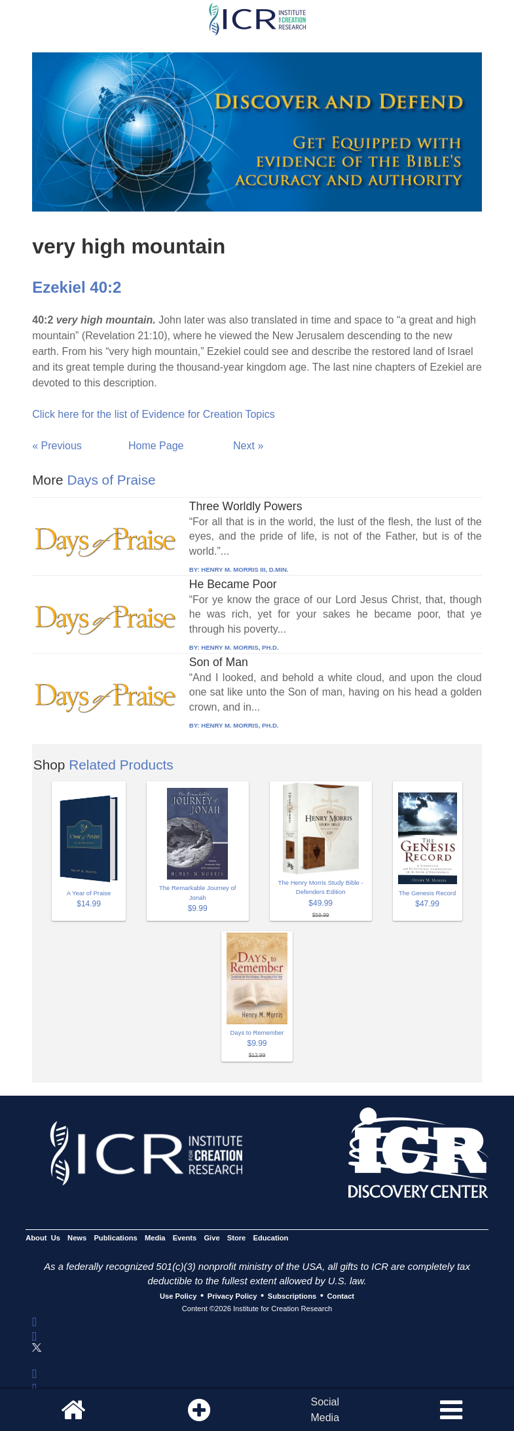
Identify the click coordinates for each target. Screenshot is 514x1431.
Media (155, 1238)
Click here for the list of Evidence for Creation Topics (153, 414)
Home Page (156, 445)
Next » (248, 445)
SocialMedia (324, 1409)
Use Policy (178, 1296)
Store (236, 1238)
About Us (43, 1238)
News (76, 1238)
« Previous (57, 445)
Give (211, 1238)
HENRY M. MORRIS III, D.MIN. (244, 569)
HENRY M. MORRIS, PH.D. (239, 647)
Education (270, 1238)
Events (185, 1238)
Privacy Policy (232, 1296)
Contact (341, 1296)
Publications (115, 1238)
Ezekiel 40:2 (76, 287)
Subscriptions (292, 1296)
